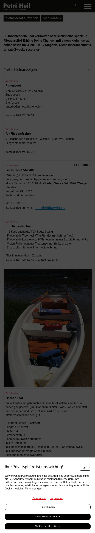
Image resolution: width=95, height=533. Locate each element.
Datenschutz (39, 498)
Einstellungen (47, 507)
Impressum (56, 498)
